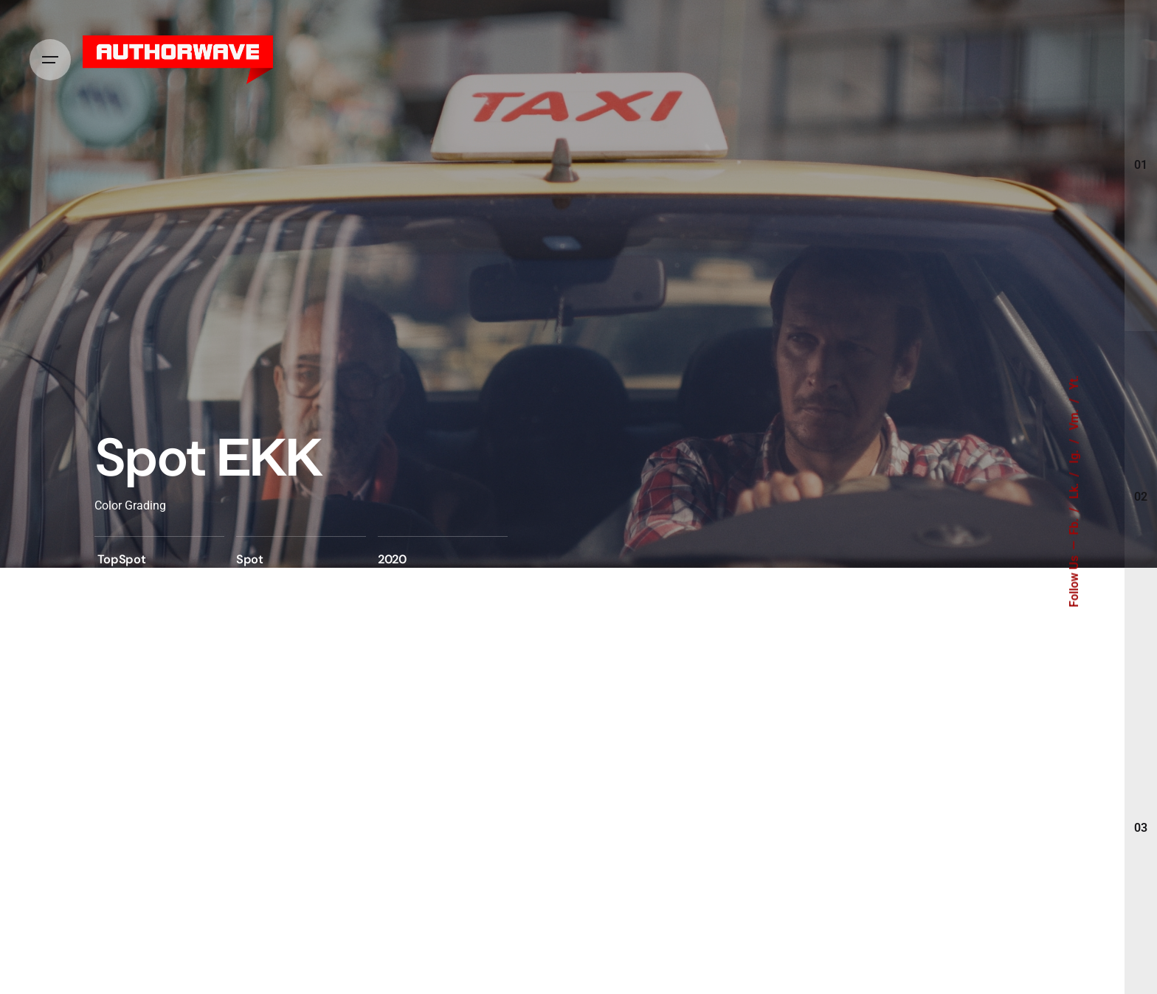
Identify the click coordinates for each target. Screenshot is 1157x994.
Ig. (1074, 455)
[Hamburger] (50, 59)
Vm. (1074, 418)
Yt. (1074, 382)
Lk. (1074, 489)
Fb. (1074, 525)
